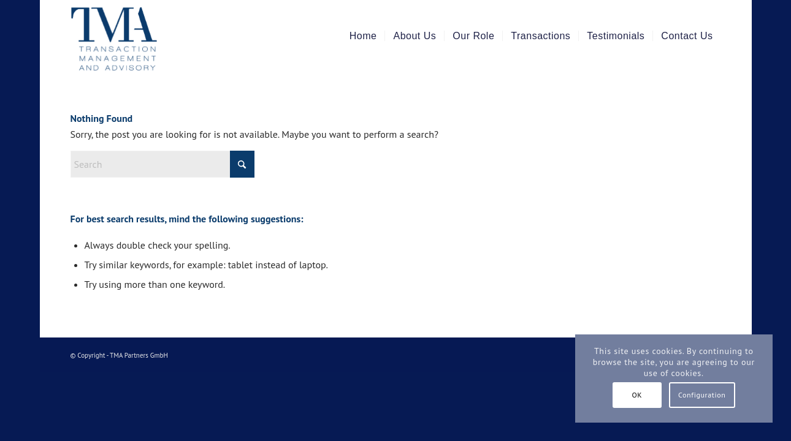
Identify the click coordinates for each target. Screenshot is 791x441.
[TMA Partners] (139, 36)
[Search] (162, 164)
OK (637, 394)
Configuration (702, 394)
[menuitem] (363, 36)
